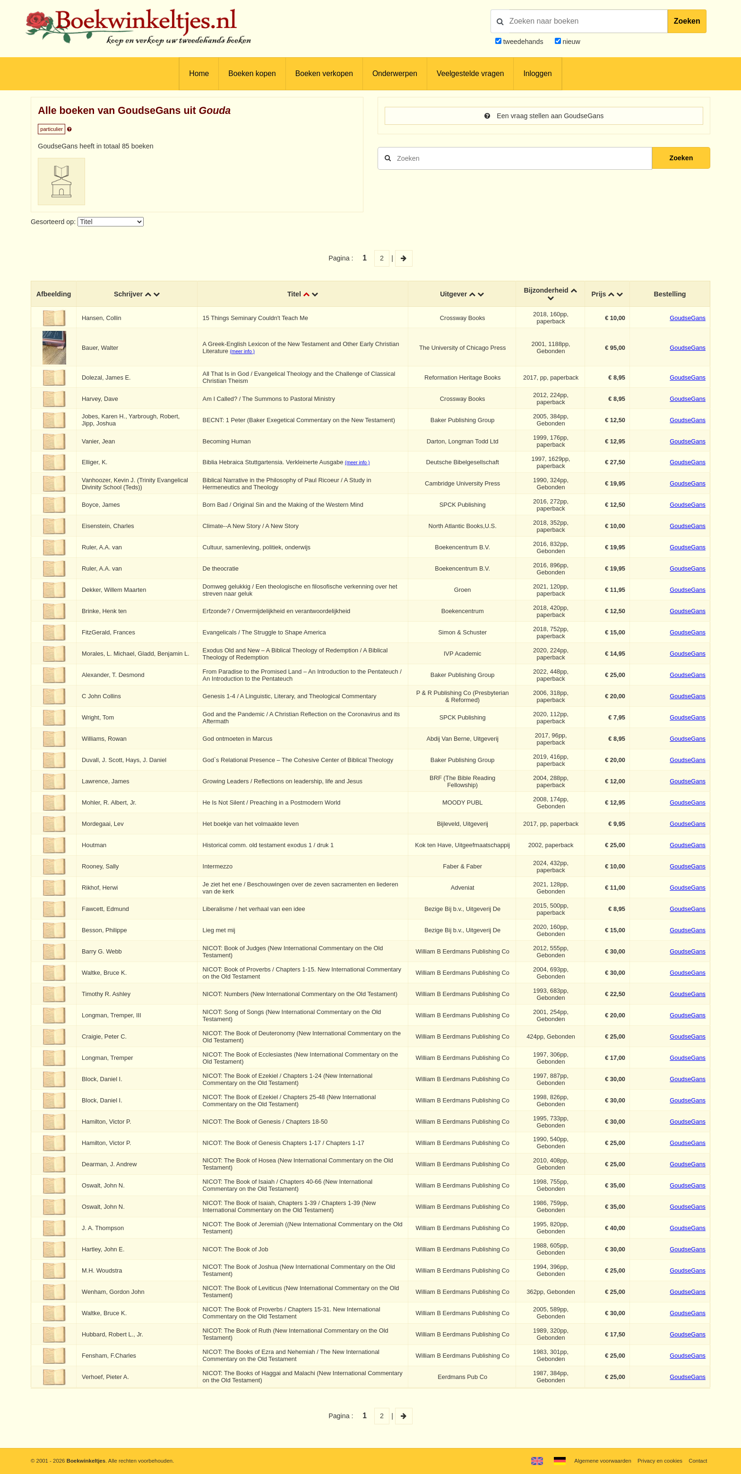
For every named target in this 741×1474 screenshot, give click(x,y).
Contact (698, 1461)
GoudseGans (688, 317)
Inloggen (537, 73)
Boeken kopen (252, 73)
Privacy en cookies (660, 1461)
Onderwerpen (394, 73)
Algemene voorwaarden (602, 1461)
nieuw (570, 41)
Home (199, 73)
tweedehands (523, 41)
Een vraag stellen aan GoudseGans (544, 116)
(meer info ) (242, 351)
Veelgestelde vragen (470, 73)
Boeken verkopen (324, 73)
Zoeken (687, 21)
